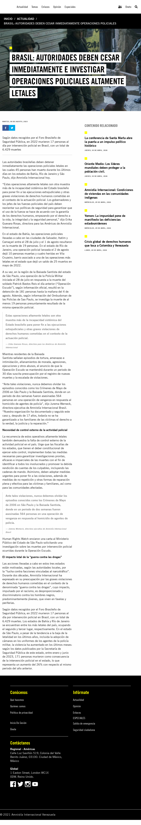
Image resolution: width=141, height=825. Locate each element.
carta (49, 538)
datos (14, 609)
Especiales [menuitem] (70, 6)
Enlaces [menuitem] (46, 6)
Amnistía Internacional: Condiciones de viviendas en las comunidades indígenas (109, 193)
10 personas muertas (21, 253)
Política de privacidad (21, 712)
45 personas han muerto (30, 169)
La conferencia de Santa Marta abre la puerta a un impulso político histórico (108, 141)
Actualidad (25, 18)
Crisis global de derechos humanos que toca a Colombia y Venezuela (108, 243)
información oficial (35, 287)
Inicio (8, 18)
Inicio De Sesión (18, 722)
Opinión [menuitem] (57, 6)
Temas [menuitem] (35, 6)
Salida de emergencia (84, 723)
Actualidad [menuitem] (22, 6)
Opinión (77, 706)
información (39, 295)
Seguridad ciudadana (84, 730)
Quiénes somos (18, 706)
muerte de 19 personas (23, 245)
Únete (128, 6)
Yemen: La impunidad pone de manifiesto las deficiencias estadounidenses (105, 219)
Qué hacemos (17, 699)
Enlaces (77, 712)
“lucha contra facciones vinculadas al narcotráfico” (37, 571)
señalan (18, 358)
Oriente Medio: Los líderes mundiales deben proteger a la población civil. (105, 167)
